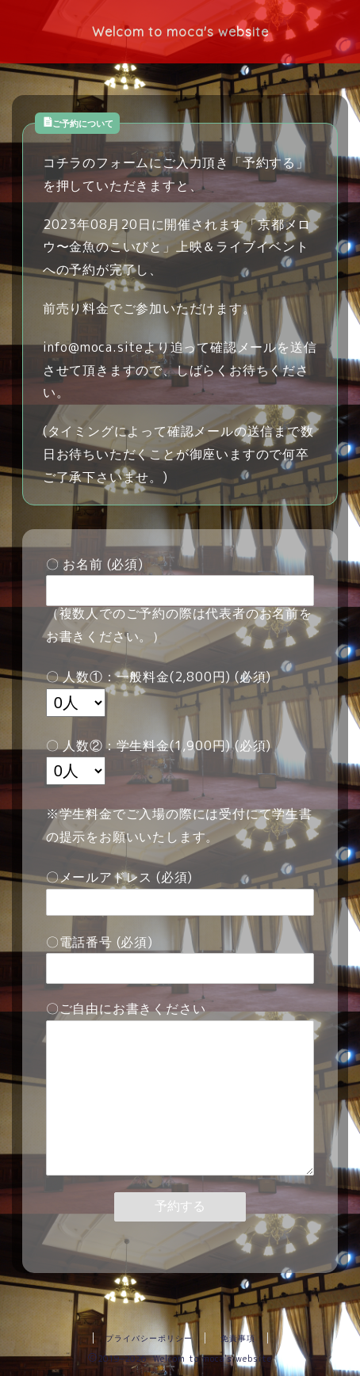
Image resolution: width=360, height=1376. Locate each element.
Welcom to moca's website (180, 32)
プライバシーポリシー (149, 1338)
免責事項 (237, 1338)
